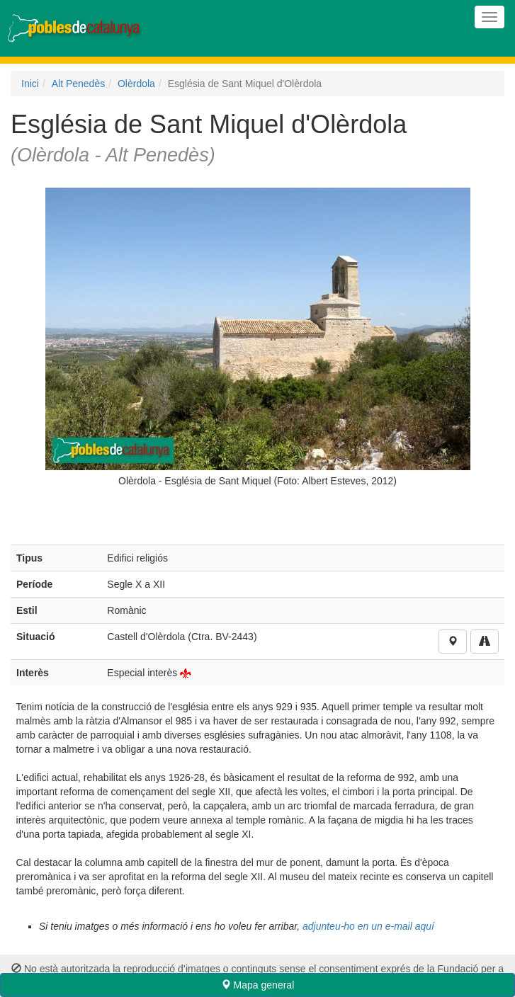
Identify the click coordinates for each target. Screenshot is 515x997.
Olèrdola (136, 83)
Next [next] (479, 341)
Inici (30, 83)
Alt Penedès (79, 83)
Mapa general (258, 985)
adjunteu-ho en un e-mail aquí (368, 926)
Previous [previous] (35, 341)
